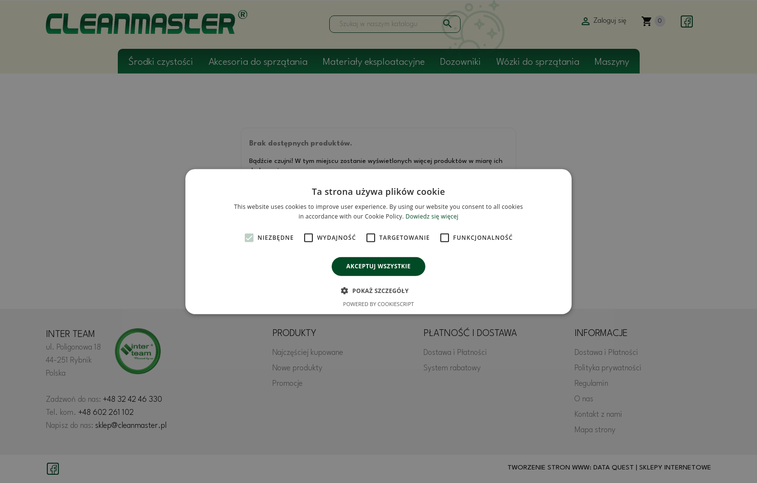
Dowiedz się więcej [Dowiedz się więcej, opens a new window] (432, 216)
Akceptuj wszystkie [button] (378, 266)
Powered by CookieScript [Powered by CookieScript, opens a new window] (378, 303)
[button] (378, 290)
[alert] (378, 241)
